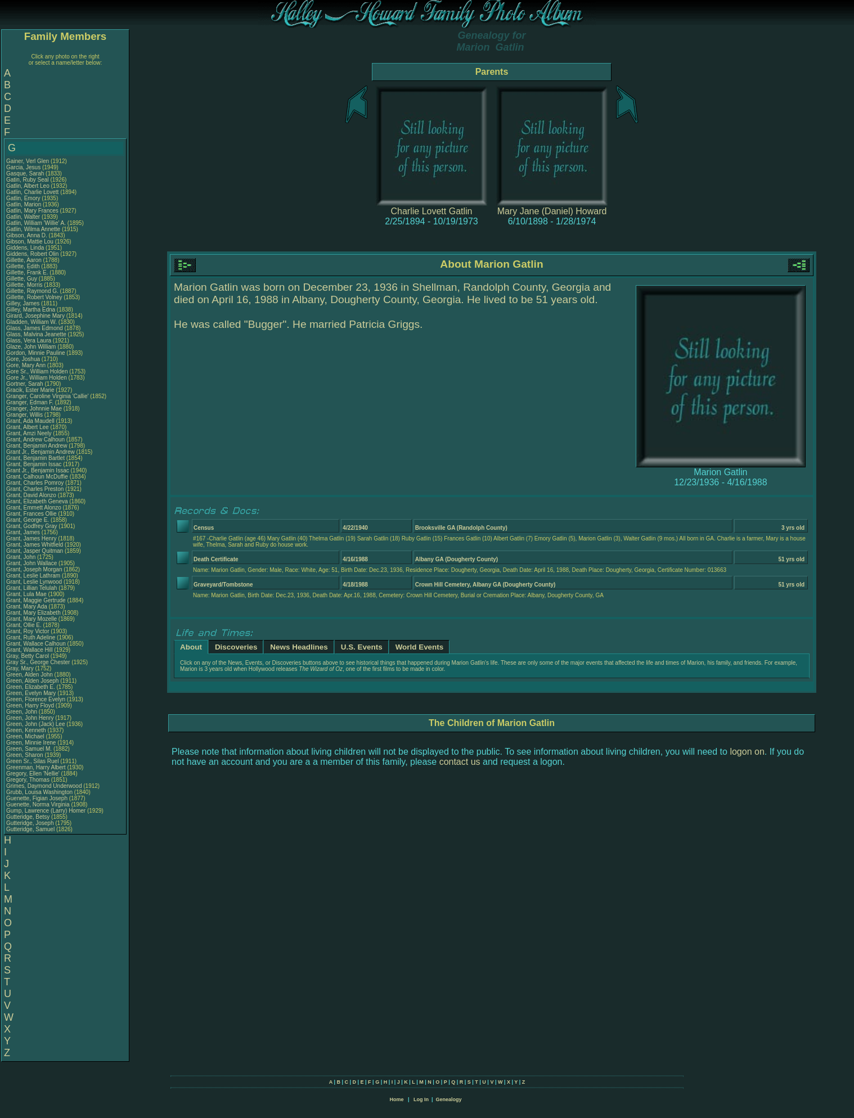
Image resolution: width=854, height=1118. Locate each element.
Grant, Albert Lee (27, 427)
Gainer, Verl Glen (27, 161)
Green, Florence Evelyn (35, 699)
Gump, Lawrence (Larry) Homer (46, 811)
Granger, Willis (25, 415)
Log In (421, 1099)
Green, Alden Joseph (32, 681)
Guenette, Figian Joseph (37, 798)
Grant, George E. (27, 520)
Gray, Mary (20, 668)
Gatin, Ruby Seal (27, 180)
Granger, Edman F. (29, 402)
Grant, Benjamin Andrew (36, 446)
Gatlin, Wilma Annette (33, 229)
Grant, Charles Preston (35, 489)
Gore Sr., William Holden (37, 371)
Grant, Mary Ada (26, 606)
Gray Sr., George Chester (38, 662)
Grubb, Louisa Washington (39, 792)
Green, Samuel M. (29, 749)
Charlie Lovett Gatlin (432, 211)
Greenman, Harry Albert (36, 767)
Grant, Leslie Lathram (33, 575)
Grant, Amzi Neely (29, 433)
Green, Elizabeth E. (30, 687)
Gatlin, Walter (24, 217)
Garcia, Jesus (24, 167)
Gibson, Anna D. (26, 235)
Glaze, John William (31, 347)
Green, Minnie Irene (31, 743)
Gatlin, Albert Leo (28, 186)
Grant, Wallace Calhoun (36, 644)
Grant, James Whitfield (34, 545)
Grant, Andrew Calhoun (35, 439)
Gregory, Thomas (28, 780)
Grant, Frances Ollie (31, 514)
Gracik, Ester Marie (30, 390)
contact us (459, 762)
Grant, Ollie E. (24, 625)
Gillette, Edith (23, 266)
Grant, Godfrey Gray (31, 526)
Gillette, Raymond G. (32, 291)
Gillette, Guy (22, 279)
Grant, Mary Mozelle (31, 619)
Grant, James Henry (31, 538)
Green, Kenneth (26, 730)
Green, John (22, 712)
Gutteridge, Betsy (28, 817)
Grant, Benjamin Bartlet (35, 458)
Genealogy (449, 1099)
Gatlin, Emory (24, 198)
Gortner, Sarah (25, 384)
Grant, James (24, 532)
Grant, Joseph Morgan (34, 569)
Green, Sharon (25, 755)
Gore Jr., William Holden (36, 378)
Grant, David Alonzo (31, 495)
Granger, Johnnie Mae (34, 408)
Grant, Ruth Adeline (30, 637)
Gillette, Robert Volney (34, 297)
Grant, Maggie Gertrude (36, 600)
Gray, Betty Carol (27, 656)
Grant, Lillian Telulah (31, 588)
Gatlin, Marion (24, 204)
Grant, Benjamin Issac (33, 464)
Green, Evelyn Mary (31, 693)
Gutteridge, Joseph (30, 823)
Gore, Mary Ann (26, 365)
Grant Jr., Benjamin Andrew (40, 452)
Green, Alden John (29, 674)
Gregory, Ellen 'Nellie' (33, 773)
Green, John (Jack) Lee (35, 724)
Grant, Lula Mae (26, 594)
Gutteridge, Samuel (31, 829)
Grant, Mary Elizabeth (33, 613)
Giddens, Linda (26, 248)
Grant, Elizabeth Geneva (37, 501)
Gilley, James (23, 303)
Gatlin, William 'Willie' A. (36, 223)
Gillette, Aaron (24, 260)
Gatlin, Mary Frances (32, 211)
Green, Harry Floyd (30, 705)
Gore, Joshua (24, 359)
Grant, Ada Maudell (30, 421)
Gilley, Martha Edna (30, 309)
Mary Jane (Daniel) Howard (552, 211)
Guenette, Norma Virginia (38, 804)
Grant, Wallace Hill (29, 650)
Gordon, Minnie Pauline (35, 353)
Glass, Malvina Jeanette (36, 334)
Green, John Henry (30, 718)
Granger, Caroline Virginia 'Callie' (47, 396)
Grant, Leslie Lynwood (34, 582)
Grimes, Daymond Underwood (44, 786)
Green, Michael (26, 736)
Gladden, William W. (31, 322)
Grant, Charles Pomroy (35, 483)
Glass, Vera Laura (28, 340)
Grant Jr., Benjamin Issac (37, 470)
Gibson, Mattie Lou (29, 241)
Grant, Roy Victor (28, 631)
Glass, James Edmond (34, 328)
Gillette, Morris (25, 285)
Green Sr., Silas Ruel (32, 761)
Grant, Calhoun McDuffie (37, 477)
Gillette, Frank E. (27, 272)
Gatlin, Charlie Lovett (32, 192)
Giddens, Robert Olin (32, 254)
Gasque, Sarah (26, 173)
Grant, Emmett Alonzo (33, 507)
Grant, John (21, 557)
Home (396, 1099)
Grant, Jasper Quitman (34, 551)
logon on (747, 751)
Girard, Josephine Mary (35, 316)
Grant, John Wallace (31, 563)
